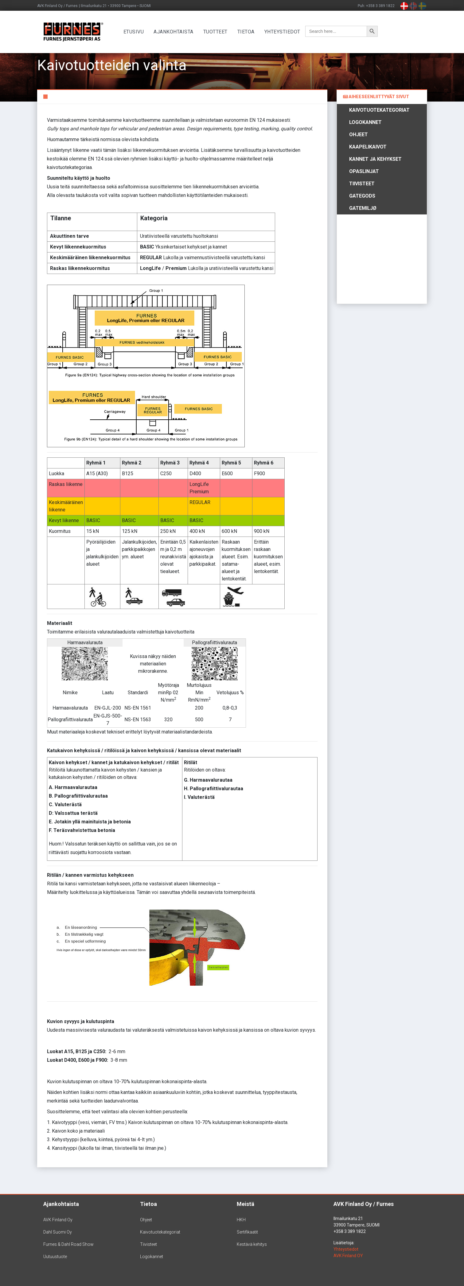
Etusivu (135, 32)
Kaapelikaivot (368, 147)
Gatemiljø (362, 208)
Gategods (362, 196)
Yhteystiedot (284, 32)
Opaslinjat (364, 171)
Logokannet (365, 122)
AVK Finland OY (348, 1255)
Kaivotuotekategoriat (379, 110)
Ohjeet (358, 134)
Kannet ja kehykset (375, 159)
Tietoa (247, 32)
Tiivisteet (362, 184)
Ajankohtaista (175, 32)
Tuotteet (217, 32)
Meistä (245, 1204)
